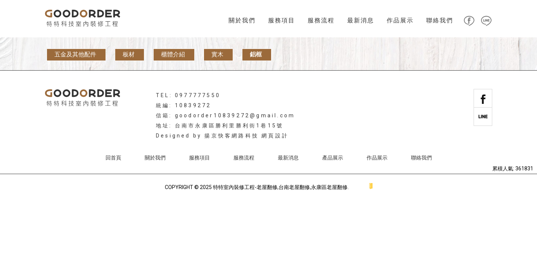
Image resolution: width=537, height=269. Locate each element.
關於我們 (242, 20)
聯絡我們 (439, 20)
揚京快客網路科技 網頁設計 (246, 136)
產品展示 (332, 158)
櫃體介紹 (173, 54)
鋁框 (256, 54)
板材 (129, 54)
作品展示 (400, 20)
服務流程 (321, 20)
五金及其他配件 (75, 54)
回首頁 (113, 158)
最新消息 (360, 20)
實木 (217, 54)
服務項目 (281, 20)
